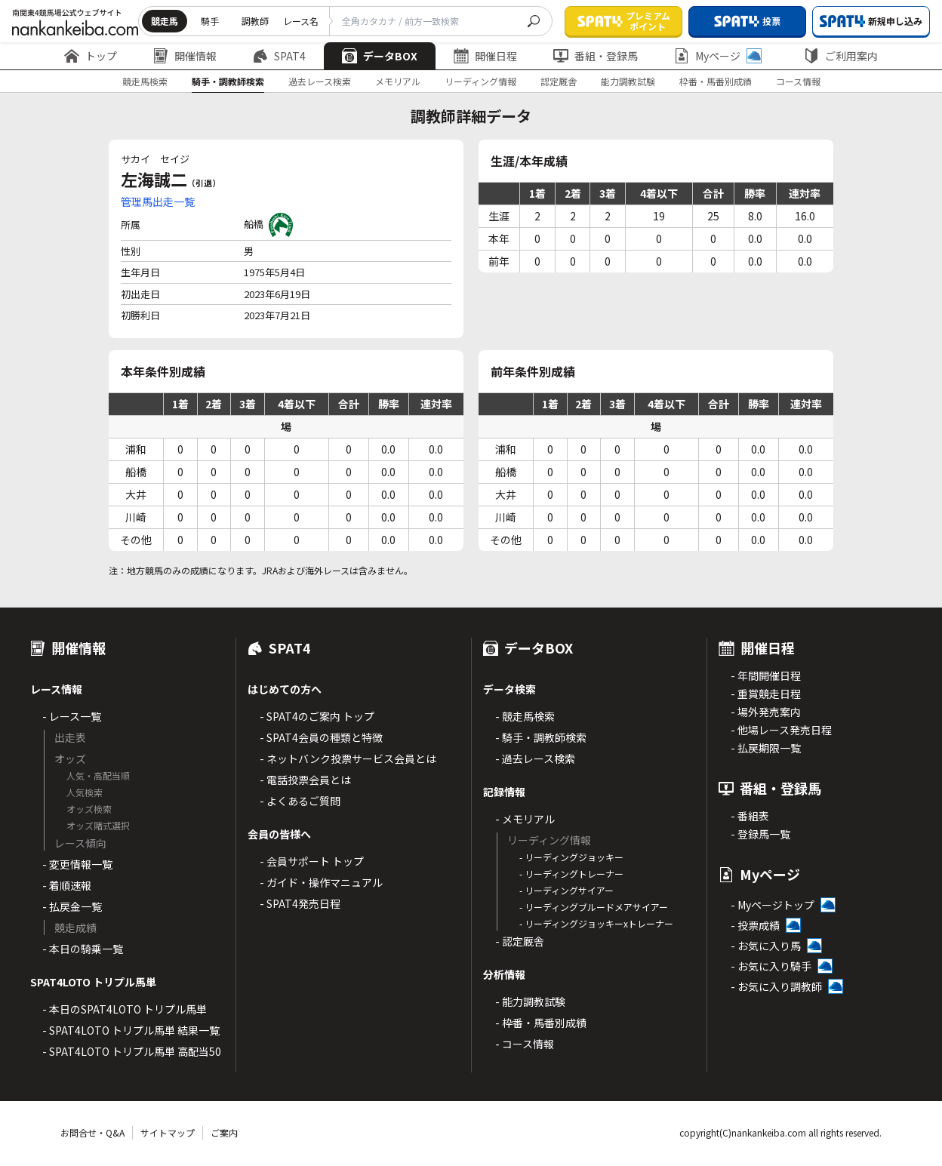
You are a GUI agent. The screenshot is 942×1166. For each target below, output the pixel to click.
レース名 (301, 20)
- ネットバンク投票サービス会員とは (348, 758)
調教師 (255, 20)
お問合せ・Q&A (92, 1132)
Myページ (718, 55)
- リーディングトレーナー (571, 873)
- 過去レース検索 (535, 758)
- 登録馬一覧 (760, 833)
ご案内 (224, 1132)
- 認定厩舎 (519, 941)
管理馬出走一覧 (158, 201)
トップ (90, 55)
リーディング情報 (480, 81)
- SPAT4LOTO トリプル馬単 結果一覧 (131, 1030)
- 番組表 (750, 815)
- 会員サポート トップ (312, 861)
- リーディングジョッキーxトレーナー (596, 923)
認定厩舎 (558, 81)
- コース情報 (524, 1043)
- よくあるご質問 (300, 800)
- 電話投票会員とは (305, 779)
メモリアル (397, 81)
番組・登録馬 (595, 55)
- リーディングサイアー (566, 890)
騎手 (210, 20)
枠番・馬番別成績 (715, 81)
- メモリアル (525, 818)
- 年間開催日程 (766, 675)
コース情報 (798, 81)
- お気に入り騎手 (771, 966)
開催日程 (485, 55)
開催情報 (185, 55)
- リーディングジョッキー (571, 857)
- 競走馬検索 (525, 716)
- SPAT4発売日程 (300, 903)
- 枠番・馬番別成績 (540, 1022)
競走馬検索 (145, 81)
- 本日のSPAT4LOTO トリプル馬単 (124, 1009)
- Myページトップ (772, 904)
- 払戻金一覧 (72, 906)
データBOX (379, 55)
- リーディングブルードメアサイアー (593, 906)
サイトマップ (167, 1132)
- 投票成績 (755, 925)
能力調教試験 (628, 81)
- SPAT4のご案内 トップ (317, 716)
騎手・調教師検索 (228, 81)
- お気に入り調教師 (776, 986)
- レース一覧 (71, 716)
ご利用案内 (841, 55)
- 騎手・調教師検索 (540, 737)
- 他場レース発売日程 (781, 729)
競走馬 (164, 20)
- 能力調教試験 (530, 1001)
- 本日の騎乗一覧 (82, 948)
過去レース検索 (319, 81)
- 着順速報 (66, 885)
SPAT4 (279, 55)
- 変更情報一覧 (77, 864)
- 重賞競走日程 (766, 693)
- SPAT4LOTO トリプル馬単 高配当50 (131, 1051)
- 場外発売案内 (766, 711)
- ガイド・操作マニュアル (321, 882)
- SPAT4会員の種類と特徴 (321, 737)
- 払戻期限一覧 (766, 747)
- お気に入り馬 (766, 945)
